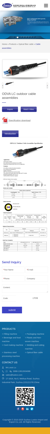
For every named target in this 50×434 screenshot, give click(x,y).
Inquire (10, 109)
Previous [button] (2, 85)
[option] (9, 83)
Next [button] (47, 85)
